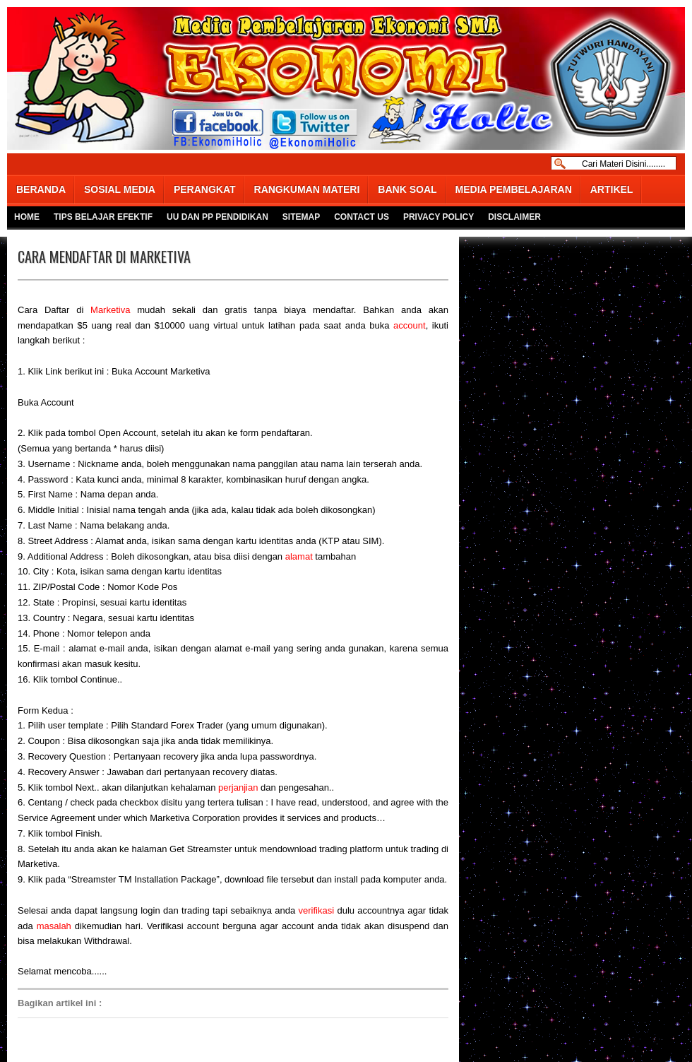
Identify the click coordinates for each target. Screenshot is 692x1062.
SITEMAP (301, 217)
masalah (54, 926)
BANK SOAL (407, 189)
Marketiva (110, 310)
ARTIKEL (611, 189)
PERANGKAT (205, 189)
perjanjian (238, 787)
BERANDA (41, 189)
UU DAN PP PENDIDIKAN (217, 217)
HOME (27, 217)
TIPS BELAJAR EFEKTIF (103, 217)
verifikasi (317, 910)
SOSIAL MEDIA (119, 189)
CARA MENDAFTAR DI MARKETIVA (104, 256)
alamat (299, 556)
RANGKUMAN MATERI (307, 189)
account (409, 325)
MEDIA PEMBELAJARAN (513, 189)
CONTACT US (361, 217)
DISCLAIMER (514, 217)
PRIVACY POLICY (438, 217)
